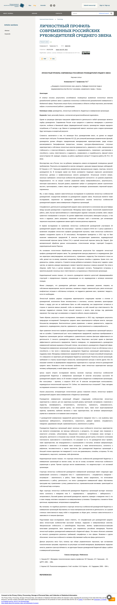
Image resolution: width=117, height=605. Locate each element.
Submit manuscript (89, 5)
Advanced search (104, 13)
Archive (34, 13)
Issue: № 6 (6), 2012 (62, 49)
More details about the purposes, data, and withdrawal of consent (19, 603)
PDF (43, 59)
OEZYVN (67, 46)
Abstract (7, 30)
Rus (30, 5)
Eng (34, 5)
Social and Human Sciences (46, 19)
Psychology (60, 19)
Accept (112, 599)
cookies (80, 599)
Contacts (59, 13)
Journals (43, 5)
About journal (8, 13)
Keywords (7, 34)
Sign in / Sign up (105, 5)
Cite (52, 58)
